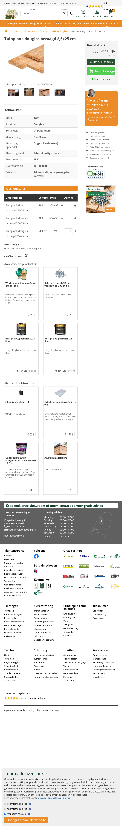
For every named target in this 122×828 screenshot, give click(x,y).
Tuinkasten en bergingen (75, 662)
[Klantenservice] (83, 14)
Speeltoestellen (70, 669)
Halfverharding (70, 628)
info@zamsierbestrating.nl (100, 112)
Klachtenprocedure (13, 588)
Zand (65, 621)
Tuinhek (38, 669)
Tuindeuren (39, 662)
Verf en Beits (99, 673)
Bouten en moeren (102, 655)
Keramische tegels (13, 614)
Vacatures (9, 566)
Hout (6, 655)
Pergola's (67, 676)
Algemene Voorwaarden (15, 710)
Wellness (67, 666)
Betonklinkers (40, 614)
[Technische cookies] (5, 804)
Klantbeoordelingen (13, 573)
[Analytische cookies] (5, 809)
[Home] (11, 13)
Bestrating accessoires (104, 662)
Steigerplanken (11, 676)
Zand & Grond (48, 26)
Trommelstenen (41, 610)
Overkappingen (70, 655)
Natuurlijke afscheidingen (46, 676)
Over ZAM (9, 559)
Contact (8, 555)
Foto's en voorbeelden (15, 577)
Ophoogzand (69, 617)
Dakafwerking (99, 614)
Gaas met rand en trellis (45, 673)
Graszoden (68, 631)
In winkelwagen (102, 71)
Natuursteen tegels (13, 625)
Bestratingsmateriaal (14, 621)
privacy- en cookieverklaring (54, 797)
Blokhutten (97, 23)
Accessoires (99, 618)
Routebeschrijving (14, 535)
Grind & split (69, 613)
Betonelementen (12, 628)
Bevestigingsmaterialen (104, 669)
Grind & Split (40, 26)
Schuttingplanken (31, 31)
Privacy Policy (34, 710)
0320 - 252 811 (15, 526)
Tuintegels (11, 23)
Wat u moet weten (13, 584)
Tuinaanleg (9, 581)
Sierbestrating (27, 23)
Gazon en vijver (109, 26)
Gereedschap (99, 658)
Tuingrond (68, 624)
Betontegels (10, 618)
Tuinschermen (41, 658)
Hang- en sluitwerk (102, 666)
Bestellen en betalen (14, 570)
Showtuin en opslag (13, 562)
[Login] (97, 14)
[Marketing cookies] (5, 814)
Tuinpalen (9, 658)
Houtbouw (84, 23)
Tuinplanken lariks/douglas (55, 31)
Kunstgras (68, 635)
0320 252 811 (95, 109)
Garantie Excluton (12, 595)
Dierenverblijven (71, 673)
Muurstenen (40, 628)
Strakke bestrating (43, 625)
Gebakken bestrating (44, 639)
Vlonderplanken (12, 673)
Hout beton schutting (44, 655)
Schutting (70, 23)
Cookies (45, 710)
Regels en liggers (12, 662)
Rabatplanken (11, 669)
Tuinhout (58, 23)
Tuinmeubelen (70, 658)
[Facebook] (36, 556)
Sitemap (55, 710)
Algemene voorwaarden (15, 592)
